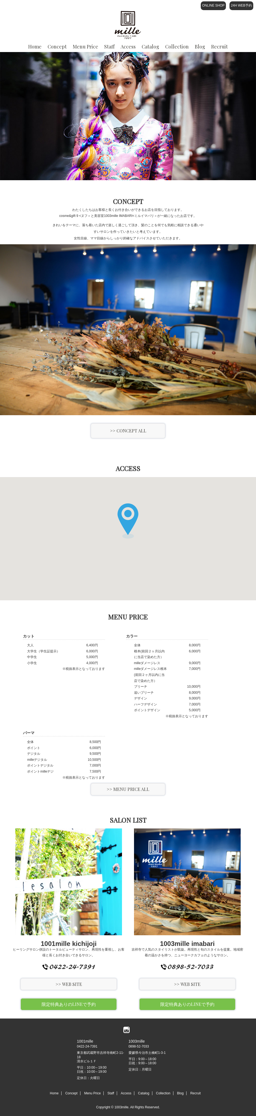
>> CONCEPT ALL (128, 431)
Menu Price (85, 5)
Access (128, 5)
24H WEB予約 (241, 5)
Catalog (150, 5)
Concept (57, 5)
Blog (200, 5)
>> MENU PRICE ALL (128, 789)
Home (35, 5)
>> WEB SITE (69, 984)
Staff (109, 5)
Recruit (195, 1093)
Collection (177, 5)
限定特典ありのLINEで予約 (69, 1004)
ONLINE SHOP (213, 5)
